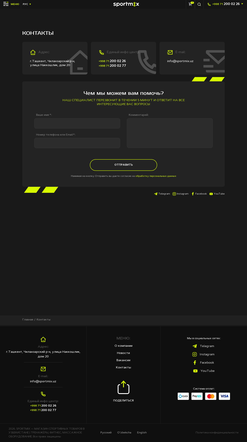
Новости (123, 353)
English (142, 432)
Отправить (123, 166)
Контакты (123, 367)
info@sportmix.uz (180, 61)
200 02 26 (226, 4)
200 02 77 (112, 66)
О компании (123, 345)
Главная (27, 321)
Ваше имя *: (44, 115)
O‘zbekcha (124, 432)
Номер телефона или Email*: (55, 135)
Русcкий (105, 432)
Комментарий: (139, 115)
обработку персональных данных (156, 177)
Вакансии (123, 360)
